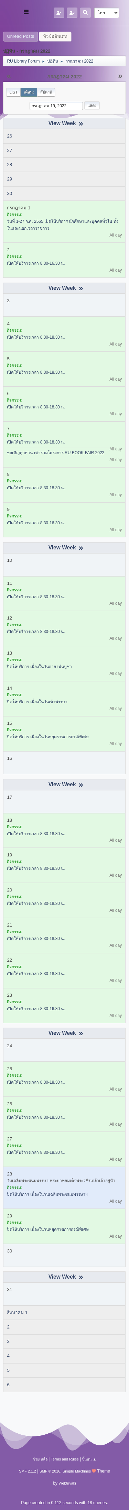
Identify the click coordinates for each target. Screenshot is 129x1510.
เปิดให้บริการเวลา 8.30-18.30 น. (36, 337)
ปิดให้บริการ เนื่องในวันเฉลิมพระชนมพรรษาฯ (47, 1194)
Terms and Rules (65, 1459)
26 (9, 136)
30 (9, 193)
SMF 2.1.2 (27, 1471)
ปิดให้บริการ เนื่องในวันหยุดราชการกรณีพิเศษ (47, 736)
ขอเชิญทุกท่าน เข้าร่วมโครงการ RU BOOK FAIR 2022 (55, 452)
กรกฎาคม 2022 (64, 76)
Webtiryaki (67, 1483)
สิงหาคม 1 (17, 1312)
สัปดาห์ (46, 92)
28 (9, 164)
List (13, 92)
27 (9, 150)
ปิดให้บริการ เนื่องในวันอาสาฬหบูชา (39, 666)
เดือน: (29, 92)
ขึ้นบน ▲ (89, 1459)
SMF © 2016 (50, 1471)
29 (9, 179)
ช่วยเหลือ (40, 1459)
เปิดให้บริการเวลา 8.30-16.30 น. (36, 263)
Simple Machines (77, 1471)
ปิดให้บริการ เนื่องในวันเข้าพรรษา (37, 701)
